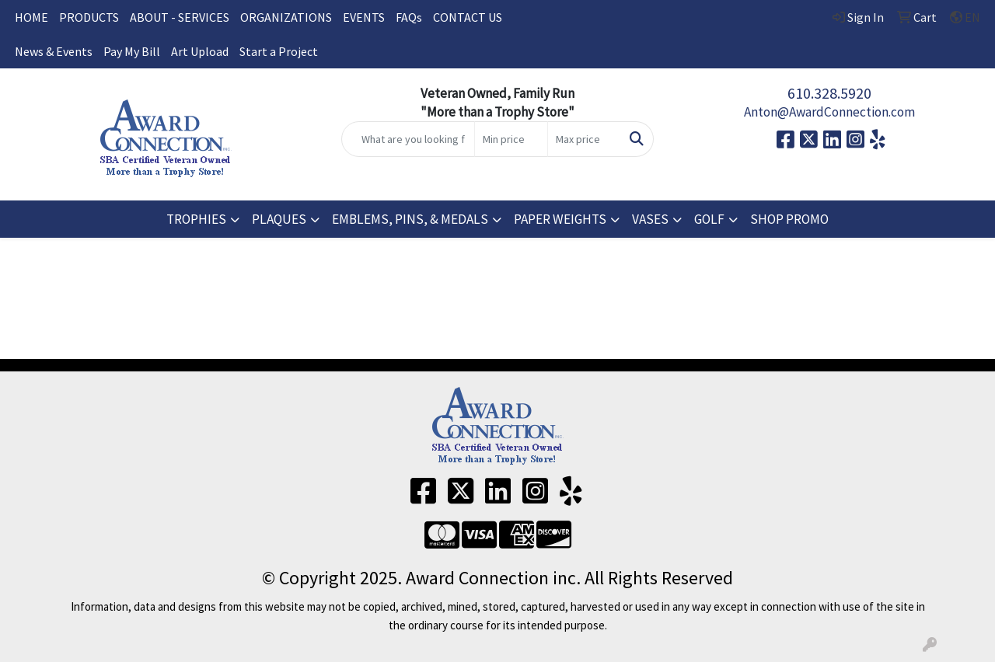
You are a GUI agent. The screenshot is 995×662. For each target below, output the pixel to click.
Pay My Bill (131, 51)
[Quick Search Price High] (584, 139)
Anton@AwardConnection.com (829, 111)
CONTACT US (467, 17)
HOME (31, 17)
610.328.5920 (829, 93)
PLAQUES (279, 219)
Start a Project (278, 51)
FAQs (409, 17)
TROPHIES (196, 219)
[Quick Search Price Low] (511, 139)
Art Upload (200, 51)
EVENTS (364, 17)
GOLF (709, 219)
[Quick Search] (408, 139)
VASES (650, 219)
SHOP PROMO (789, 219)
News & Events (54, 51)
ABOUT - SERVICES (179, 17)
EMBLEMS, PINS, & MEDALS (410, 219)
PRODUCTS (89, 17)
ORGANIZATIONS (286, 17)
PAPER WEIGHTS (560, 219)
